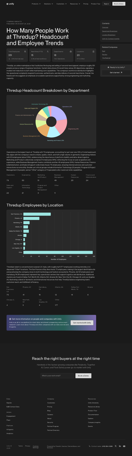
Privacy (27, 446)
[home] (10, 4)
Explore (90, 418)
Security (50, 422)
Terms (20, 446)
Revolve (104, 54)
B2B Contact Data (13, 407)
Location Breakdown (108, 35)
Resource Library (94, 407)
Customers (51, 403)
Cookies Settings (36, 446)
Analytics (10, 433)
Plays (8, 420)
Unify (8, 446)
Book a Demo (119, 4)
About (49, 418)
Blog (48, 410)
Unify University (93, 403)
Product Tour (95, 4)
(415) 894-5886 (107, 446)
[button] (36, 4)
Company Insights (94, 422)
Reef (103, 51)
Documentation (93, 414)
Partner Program (53, 426)
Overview (105, 27)
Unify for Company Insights (110, 39)
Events (90, 426)
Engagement (11, 416)
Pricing (85, 4)
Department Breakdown (109, 31)
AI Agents (10, 429)
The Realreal (106, 58)
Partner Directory (53, 430)
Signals (9, 403)
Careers (50, 414)
